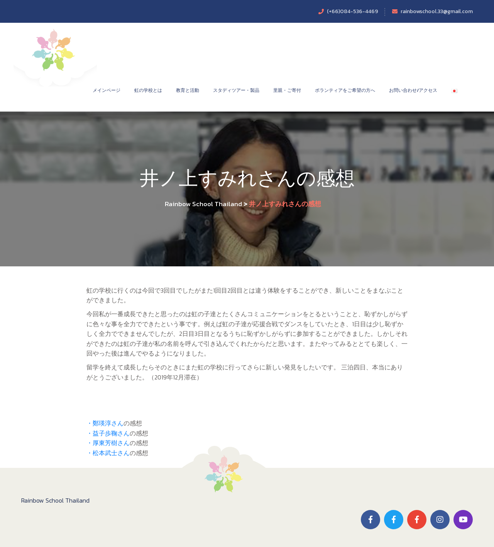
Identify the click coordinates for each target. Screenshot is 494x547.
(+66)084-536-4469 (352, 11)
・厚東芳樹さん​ (108, 442)
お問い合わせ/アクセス (413, 90)
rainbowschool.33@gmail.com (437, 11)
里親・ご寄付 (287, 90)
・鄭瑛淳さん (105, 423)
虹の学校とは (148, 90)
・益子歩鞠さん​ (108, 433)
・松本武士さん (108, 452)
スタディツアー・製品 (236, 90)
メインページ (106, 90)
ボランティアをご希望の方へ (345, 90)
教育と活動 (187, 90)
